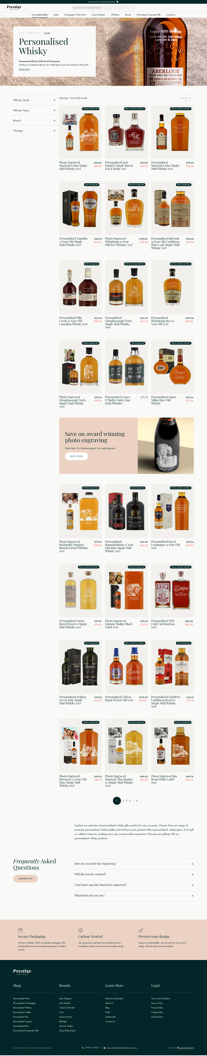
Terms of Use (157, 1004)
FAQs (107, 1013)
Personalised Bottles (40, 14)
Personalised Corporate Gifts (149, 14)
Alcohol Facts (157, 1017)
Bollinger (63, 1022)
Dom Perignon (65, 999)
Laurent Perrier (65, 1017)
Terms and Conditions (160, 999)
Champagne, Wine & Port (75, 14)
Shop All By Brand (67, 1031)
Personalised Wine (21, 999)
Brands (128, 14)
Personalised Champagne (24, 1004)
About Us (109, 1004)
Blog (107, 1008)
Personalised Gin (20, 1017)
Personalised (35, 33)
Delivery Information (114, 999)
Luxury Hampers (98, 14)
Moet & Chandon (67, 1008)
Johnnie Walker (66, 1027)
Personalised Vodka (22, 1013)
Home (21, 33)
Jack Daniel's (65, 1004)
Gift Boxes (115, 14)
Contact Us (170, 14)
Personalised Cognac (22, 1022)
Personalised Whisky (22, 1008)
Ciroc (61, 1013)
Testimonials (110, 1017)
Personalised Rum (21, 1027)
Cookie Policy (157, 1013)
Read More (24, 69)
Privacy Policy (157, 1008)
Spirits (56, 14)
